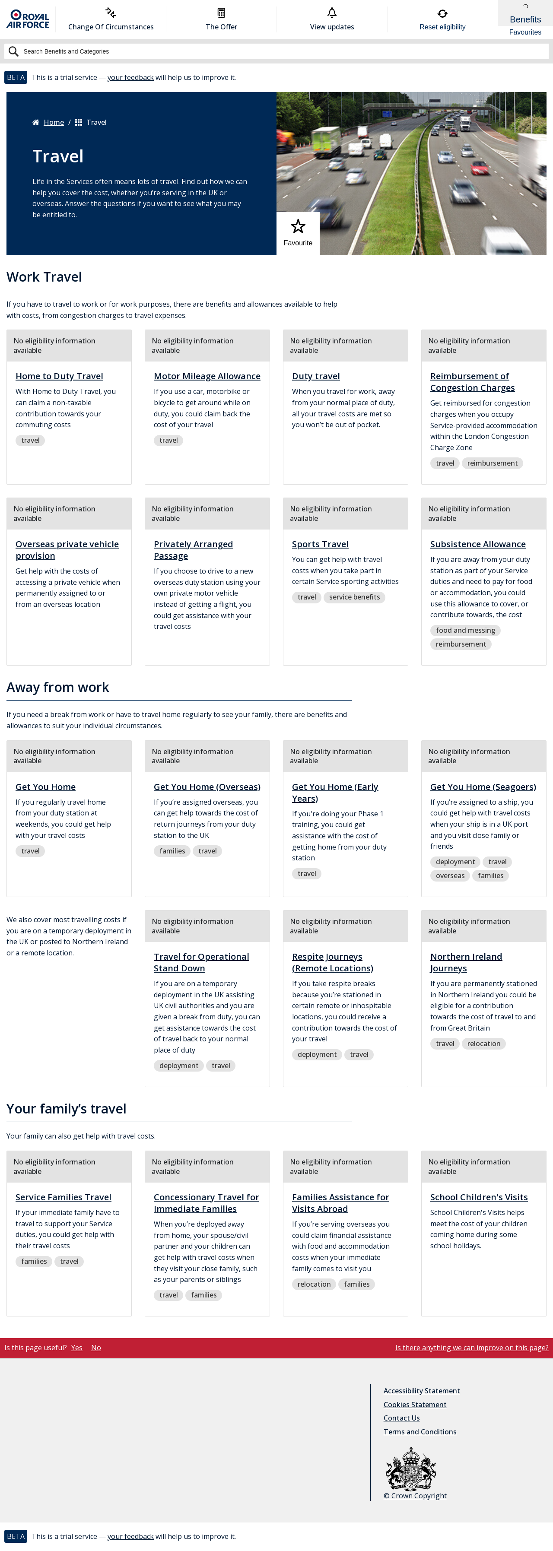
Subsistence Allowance (478, 544)
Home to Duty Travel (59, 376)
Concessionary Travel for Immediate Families (206, 1203)
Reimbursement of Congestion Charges (472, 381)
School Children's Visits (479, 1197)
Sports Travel (320, 544)
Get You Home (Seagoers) (483, 787)
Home (48, 122)
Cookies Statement (415, 1404)
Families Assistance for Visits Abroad (340, 1203)
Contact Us (402, 1418)
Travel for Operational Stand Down (201, 962)
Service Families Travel (63, 1197)
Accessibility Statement (422, 1391)
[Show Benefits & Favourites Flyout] (525, 19)
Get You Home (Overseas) (207, 787)
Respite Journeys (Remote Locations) (332, 962)
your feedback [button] (131, 77)
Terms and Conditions (420, 1432)
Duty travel (316, 376)
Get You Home (46, 787)
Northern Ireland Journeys (466, 962)
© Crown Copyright (415, 1473)
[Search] (276, 51)
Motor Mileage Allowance (207, 376)
